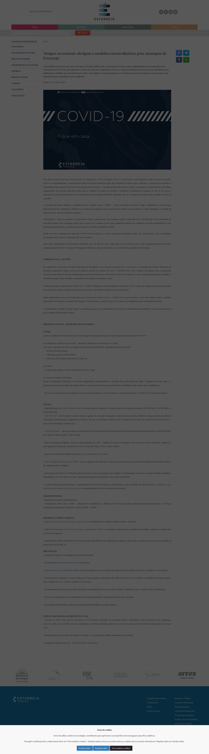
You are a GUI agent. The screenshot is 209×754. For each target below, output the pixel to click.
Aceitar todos (85, 748)
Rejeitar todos (101, 748)
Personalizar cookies (121, 748)
